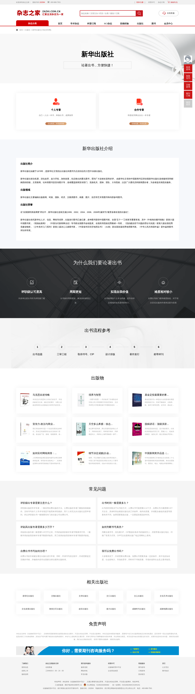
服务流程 (84, 667)
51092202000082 (103, 685)
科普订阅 (91, 23)
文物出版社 (56, 596)
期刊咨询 (141, 667)
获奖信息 (25, 667)
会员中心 (168, 23)
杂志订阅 (161, 2)
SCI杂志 (108, 23)
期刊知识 (165, 671)
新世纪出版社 (28, 596)
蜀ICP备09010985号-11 (73, 685)
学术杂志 (74, 23)
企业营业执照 (113, 671)
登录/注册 (139, 2)
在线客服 (49, 667)
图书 (154, 23)
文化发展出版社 (28, 609)
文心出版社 (139, 596)
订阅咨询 (141, 671)
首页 (60, 23)
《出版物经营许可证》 (34, 634)
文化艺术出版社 (166, 596)
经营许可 (151, 2)
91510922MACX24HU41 (131, 685)
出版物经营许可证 (114, 667)
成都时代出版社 (138, 609)
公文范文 (165, 667)
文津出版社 (83, 596)
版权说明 (25, 674)
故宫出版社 (83, 609)
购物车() (174, 2)
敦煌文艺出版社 (56, 609)
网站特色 (84, 671)
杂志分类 (32, 23)
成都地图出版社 (166, 609)
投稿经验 (124, 23)
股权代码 (39, 2)
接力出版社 (111, 609)
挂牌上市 (25, 671)
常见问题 (84, 674)
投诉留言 (141, 674)
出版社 (140, 23)
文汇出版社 (111, 596)
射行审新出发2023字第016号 (68, 688)
